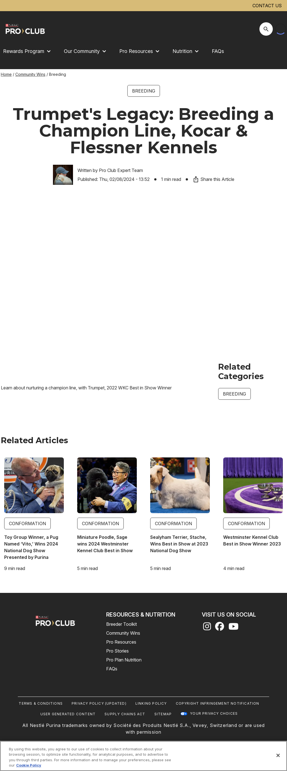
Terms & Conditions (41, 703)
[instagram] (207, 628)
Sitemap (163, 714)
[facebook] (219, 628)
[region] (143, 756)
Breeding (143, 91)
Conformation (27, 523)
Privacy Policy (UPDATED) (99, 703)
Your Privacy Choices (214, 713)
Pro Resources (121, 642)
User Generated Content (68, 714)
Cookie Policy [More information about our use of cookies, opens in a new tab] (28, 765)
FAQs (218, 51)
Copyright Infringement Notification (217, 703)
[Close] (278, 755)
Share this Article (213, 179)
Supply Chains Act (124, 714)
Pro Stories (117, 651)
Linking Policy (151, 703)
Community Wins (30, 74)
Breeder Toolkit (121, 624)
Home (6, 74)
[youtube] (233, 628)
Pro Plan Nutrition (124, 660)
